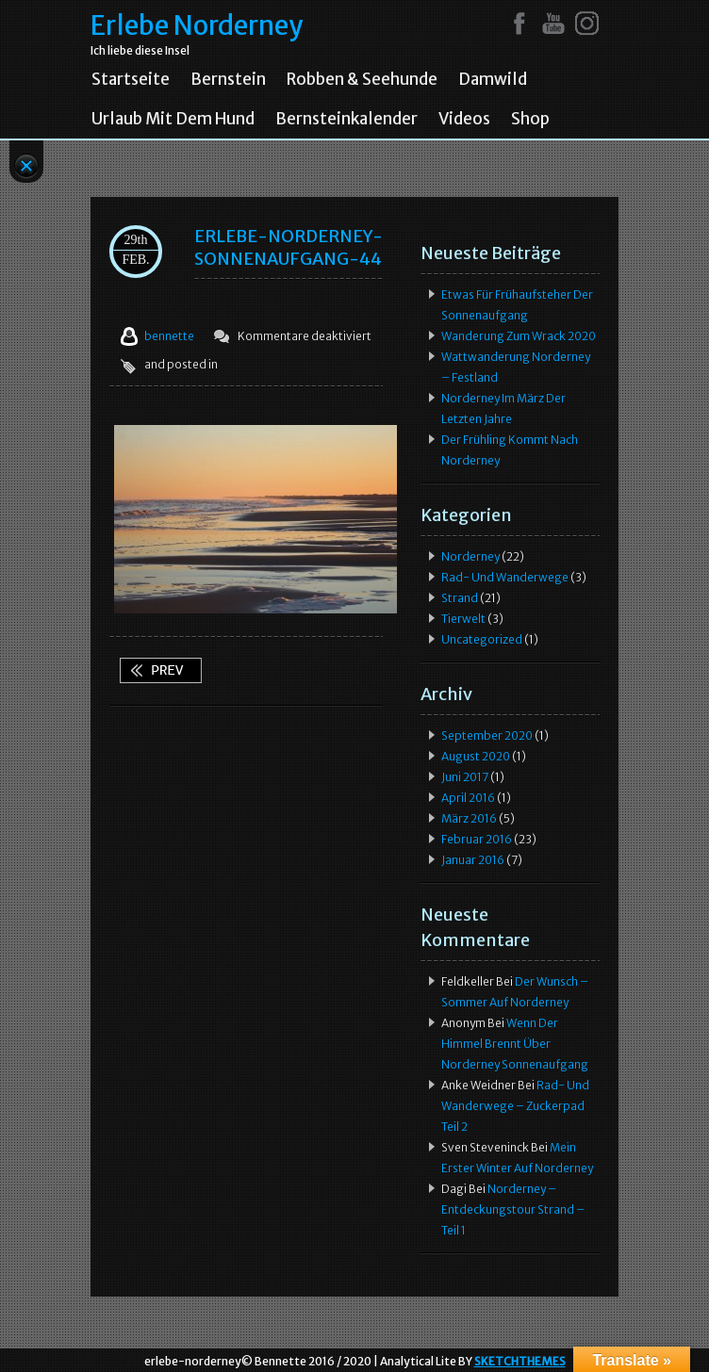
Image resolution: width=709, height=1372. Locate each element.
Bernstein (228, 79)
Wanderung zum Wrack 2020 (518, 336)
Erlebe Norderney (197, 25)
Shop (530, 118)
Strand (459, 598)
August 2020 (475, 756)
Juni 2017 (464, 777)
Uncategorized (481, 639)
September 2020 (487, 735)
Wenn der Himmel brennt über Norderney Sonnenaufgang (160, 670)
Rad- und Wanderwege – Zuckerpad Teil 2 (515, 1106)
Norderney (470, 556)
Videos (464, 118)
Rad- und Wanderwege (505, 577)
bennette (169, 336)
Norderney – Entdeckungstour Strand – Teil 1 (513, 1209)
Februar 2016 (476, 839)
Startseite (130, 79)
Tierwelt (463, 619)
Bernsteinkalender (346, 118)
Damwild (492, 79)
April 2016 (468, 798)
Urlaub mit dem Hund (173, 118)
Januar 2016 (472, 860)
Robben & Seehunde (362, 79)
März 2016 (469, 818)
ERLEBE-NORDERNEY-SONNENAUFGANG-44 (288, 247)
